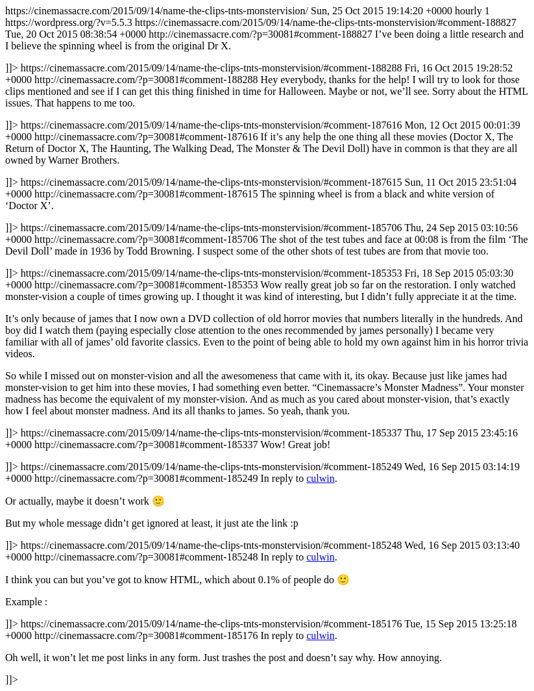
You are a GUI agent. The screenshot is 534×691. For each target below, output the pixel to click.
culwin (320, 478)
